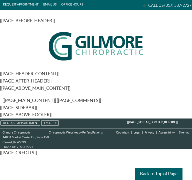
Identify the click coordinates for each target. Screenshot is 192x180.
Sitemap (184, 132)
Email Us (49, 4)
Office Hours (72, 4)
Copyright (122, 132)
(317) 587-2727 (178, 5)
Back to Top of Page (159, 173)
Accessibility (166, 132)
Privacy (149, 132)
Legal (137, 132)
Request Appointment (20, 4)
